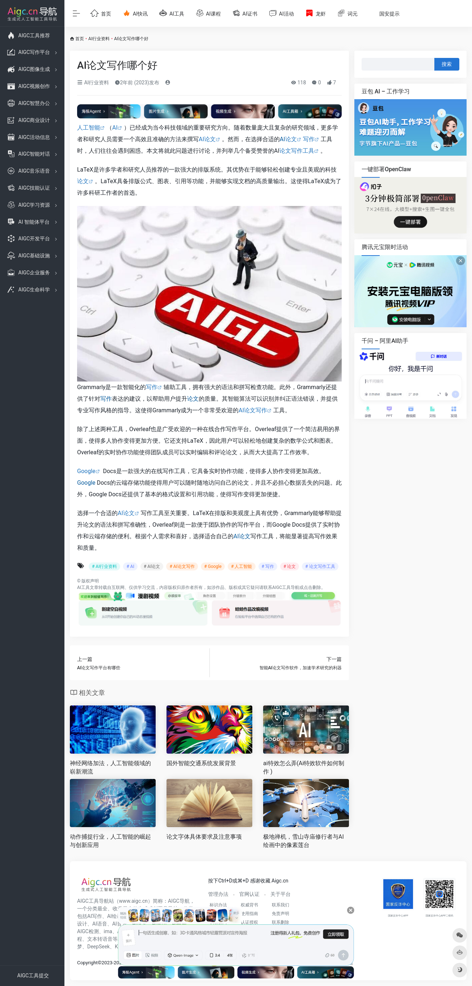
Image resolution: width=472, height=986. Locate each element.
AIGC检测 (88, 931)
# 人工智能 (241, 566)
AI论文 (207, 139)
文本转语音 (100, 939)
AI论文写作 (253, 410)
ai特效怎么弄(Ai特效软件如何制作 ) (303, 767)
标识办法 (218, 904)
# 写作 (268, 566)
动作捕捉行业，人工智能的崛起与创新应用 (110, 840)
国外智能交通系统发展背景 (201, 763)
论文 (291, 139)
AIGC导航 (179, 901)
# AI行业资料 (104, 566)
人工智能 (88, 127)
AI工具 (83, 587)
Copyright (87, 962)
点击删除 (312, 587)
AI (115, 127)
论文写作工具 (296, 150)
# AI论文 (152, 566)
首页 (79, 38)
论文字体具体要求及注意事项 (204, 836)
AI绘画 (114, 916)
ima (108, 931)
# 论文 (289, 566)
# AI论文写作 (181, 566)
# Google (213, 566)
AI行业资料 (99, 38)
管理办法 (218, 894)
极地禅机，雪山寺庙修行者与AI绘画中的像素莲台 (303, 840)
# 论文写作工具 (320, 566)
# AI (130, 566)
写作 (309, 139)
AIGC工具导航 (285, 587)
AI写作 (94, 916)
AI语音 (99, 924)
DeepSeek (98, 946)
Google (86, 471)
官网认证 (249, 894)
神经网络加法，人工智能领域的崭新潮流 (110, 767)
